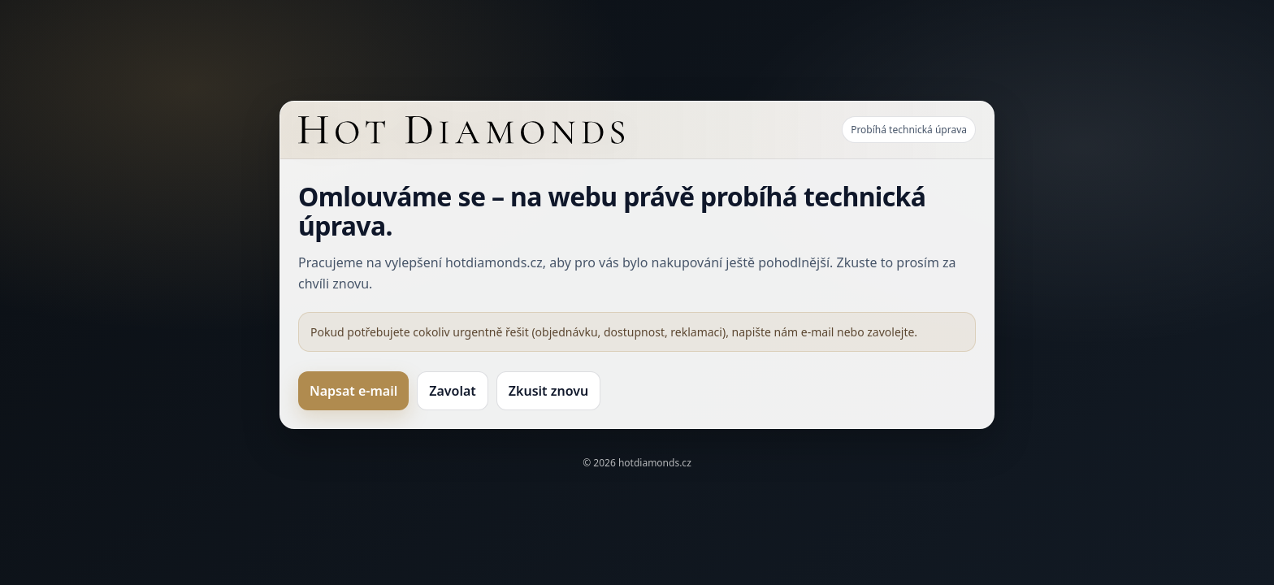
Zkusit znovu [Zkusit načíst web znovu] (548, 391)
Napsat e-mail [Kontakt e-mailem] (353, 391)
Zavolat (452, 391)
